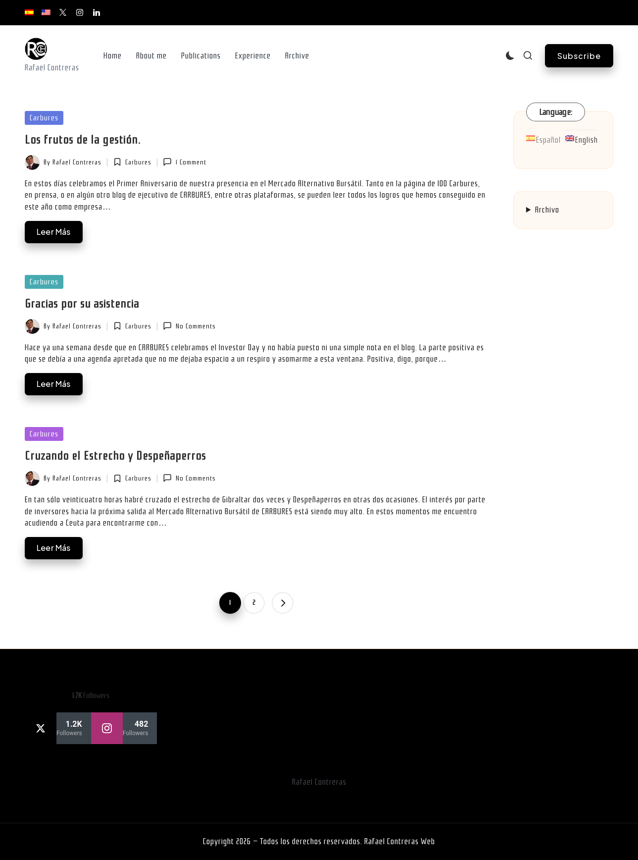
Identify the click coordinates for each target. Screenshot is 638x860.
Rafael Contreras (319, 782)
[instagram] (124, 728)
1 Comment (184, 162)
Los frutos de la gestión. (83, 140)
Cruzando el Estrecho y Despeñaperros (115, 456)
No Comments (189, 326)
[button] (579, 55)
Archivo (547, 210)
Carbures (44, 117)
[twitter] (58, 728)
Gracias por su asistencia (82, 304)
